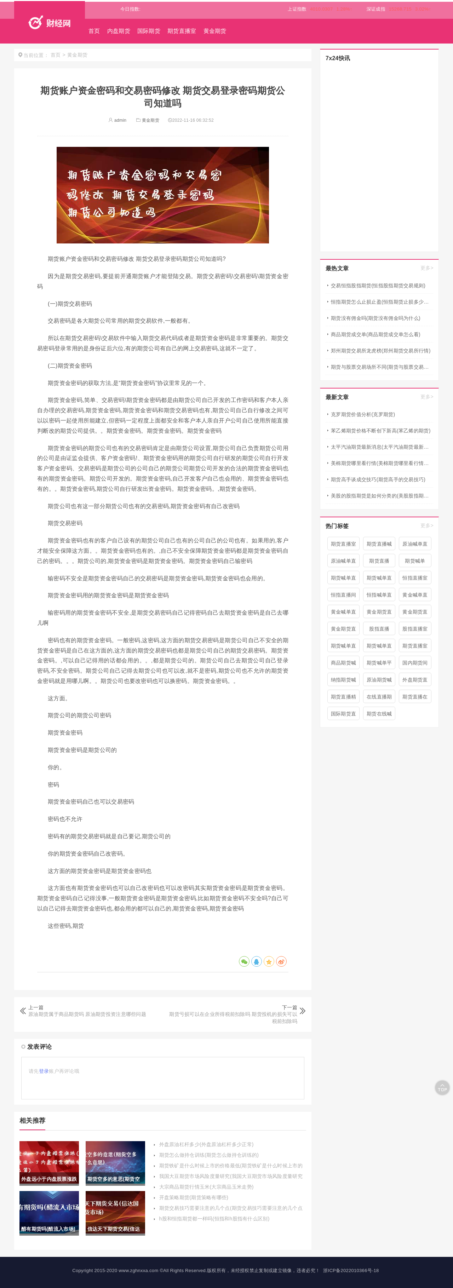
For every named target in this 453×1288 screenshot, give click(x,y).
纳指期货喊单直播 (343, 681)
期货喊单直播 (343, 647)
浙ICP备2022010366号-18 (351, 1270)
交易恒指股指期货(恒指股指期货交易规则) (378, 285)
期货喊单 (415, 561)
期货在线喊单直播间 (379, 715)
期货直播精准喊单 (343, 698)
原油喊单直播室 (343, 562)
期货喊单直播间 (343, 579)
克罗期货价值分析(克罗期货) (363, 414)
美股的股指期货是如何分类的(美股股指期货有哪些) (382, 496)
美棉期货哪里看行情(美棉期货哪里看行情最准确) (382, 463)
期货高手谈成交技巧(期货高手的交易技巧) (378, 479)
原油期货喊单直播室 (379, 681)
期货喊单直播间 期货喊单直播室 (379, 579)
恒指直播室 (415, 578)
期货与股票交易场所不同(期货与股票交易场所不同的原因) (382, 367)
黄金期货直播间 (343, 630)
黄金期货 (214, 31)
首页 (94, 31)
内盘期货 (118, 31)
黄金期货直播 (415, 613)
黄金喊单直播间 (415, 596)
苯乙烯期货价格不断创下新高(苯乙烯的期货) (381, 430)
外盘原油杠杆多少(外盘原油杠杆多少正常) (206, 1144)
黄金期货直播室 (379, 613)
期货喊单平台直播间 (379, 664)
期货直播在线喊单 (415, 698)
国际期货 (148, 31)
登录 (44, 1071)
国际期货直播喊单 (343, 715)
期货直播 (379, 561)
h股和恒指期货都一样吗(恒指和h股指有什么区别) (214, 1218)
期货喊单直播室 (379, 647)
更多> (427, 268)
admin (117, 120)
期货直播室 (181, 31)
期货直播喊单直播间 (379, 545)
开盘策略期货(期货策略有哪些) (194, 1197)
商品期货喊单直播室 (343, 664)
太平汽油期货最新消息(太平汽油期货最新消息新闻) (382, 447)
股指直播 (379, 629)
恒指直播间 (343, 595)
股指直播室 (415, 629)
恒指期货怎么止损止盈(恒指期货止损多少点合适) (382, 302)
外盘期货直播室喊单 (415, 681)
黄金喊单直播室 (343, 613)
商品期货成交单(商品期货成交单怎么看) (375, 334)
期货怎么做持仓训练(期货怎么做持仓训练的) (209, 1155)
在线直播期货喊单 (379, 698)
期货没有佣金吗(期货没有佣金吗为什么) (375, 318)
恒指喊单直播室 (379, 596)
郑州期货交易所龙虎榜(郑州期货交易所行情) (381, 350)
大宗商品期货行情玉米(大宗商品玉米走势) (206, 1187)
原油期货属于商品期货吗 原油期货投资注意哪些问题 (87, 1014)
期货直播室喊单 (415, 647)
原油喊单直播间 (415, 545)
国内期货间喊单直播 (415, 664)
